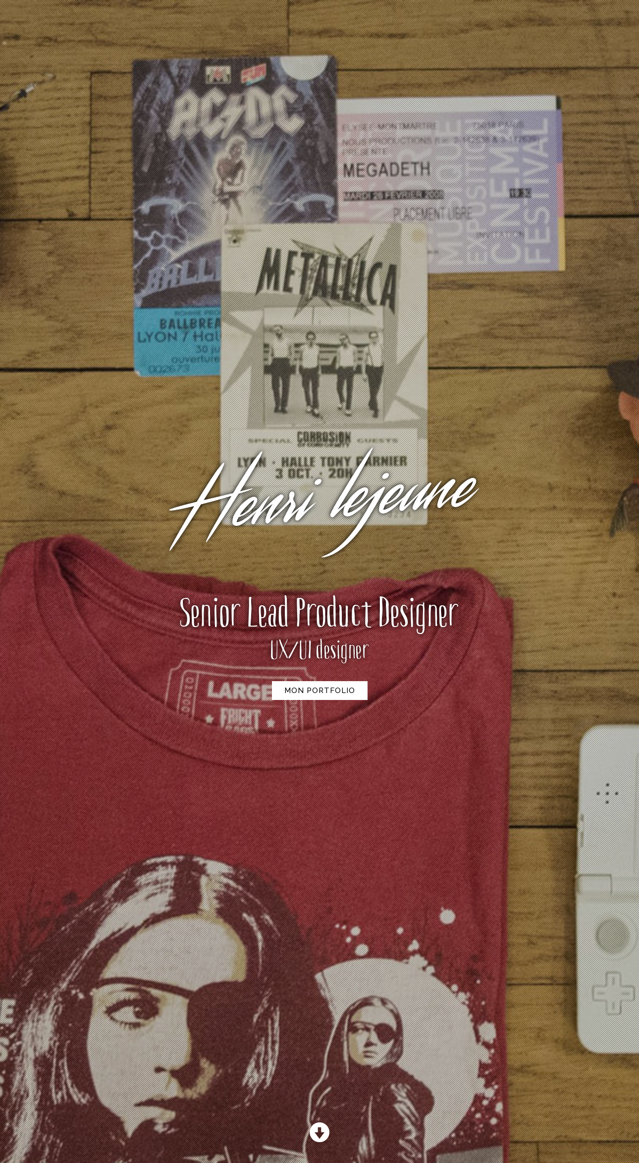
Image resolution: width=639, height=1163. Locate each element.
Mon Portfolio (319, 690)
